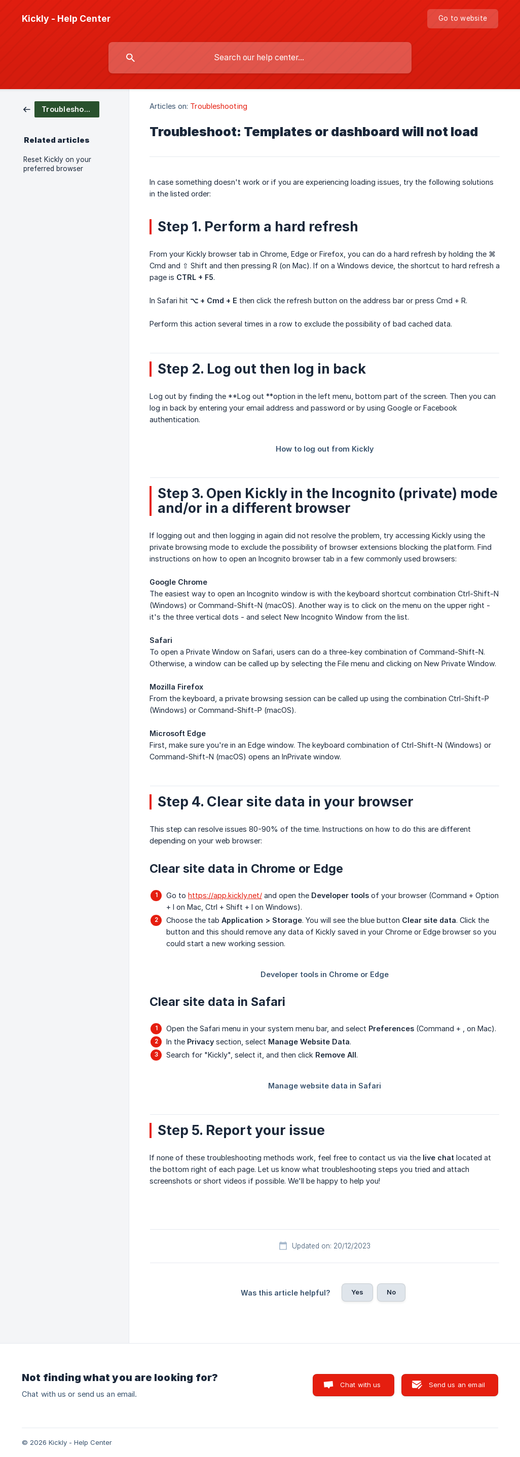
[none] (66, 18)
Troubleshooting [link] (218, 106)
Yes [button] (357, 1292)
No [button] (391, 1292)
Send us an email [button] (457, 1385)
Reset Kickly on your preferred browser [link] (57, 164)
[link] (61, 108)
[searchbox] (260, 57)
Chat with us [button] (360, 1385)
